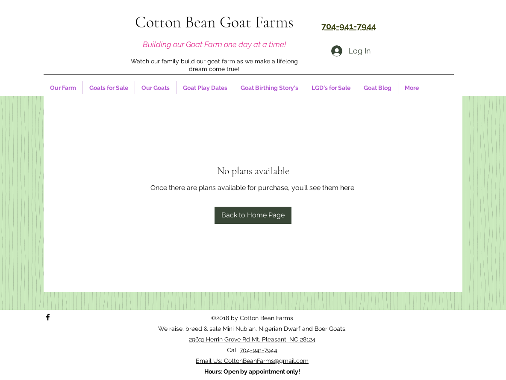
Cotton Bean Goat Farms (214, 22)
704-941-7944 (258, 350)
